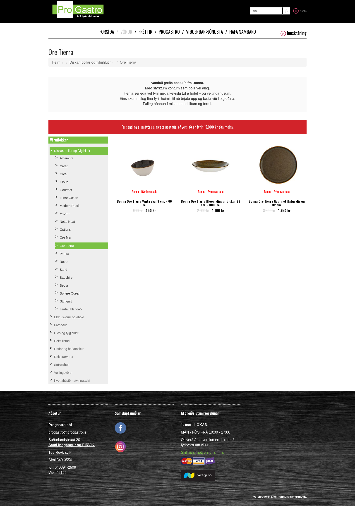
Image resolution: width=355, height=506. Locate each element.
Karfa (300, 10)
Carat (63, 166)
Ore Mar (65, 237)
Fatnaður (60, 325)
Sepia (64, 285)
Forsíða (106, 31)
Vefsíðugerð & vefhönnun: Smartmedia (280, 496)
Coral (63, 174)
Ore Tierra (128, 62)
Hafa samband (240, 31)
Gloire (64, 182)
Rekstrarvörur (63, 357)
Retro (63, 262)
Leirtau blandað (71, 309)
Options (65, 229)
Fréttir (143, 31)
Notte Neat (67, 221)
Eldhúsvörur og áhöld (69, 317)
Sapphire (66, 277)
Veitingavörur (63, 372)
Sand (63, 269)
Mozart (65, 214)
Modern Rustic (70, 206)
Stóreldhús (61, 365)
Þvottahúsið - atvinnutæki (72, 380)
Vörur (124, 31)
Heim (56, 62)
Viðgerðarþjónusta (202, 31)
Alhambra (66, 158)
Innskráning (294, 33)
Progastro (167, 31)
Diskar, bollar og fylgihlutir (90, 62)
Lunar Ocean (69, 198)
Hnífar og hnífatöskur (69, 349)
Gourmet (66, 190)
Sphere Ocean (70, 293)
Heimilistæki (62, 341)
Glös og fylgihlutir (66, 333)
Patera (64, 254)
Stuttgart (66, 301)
